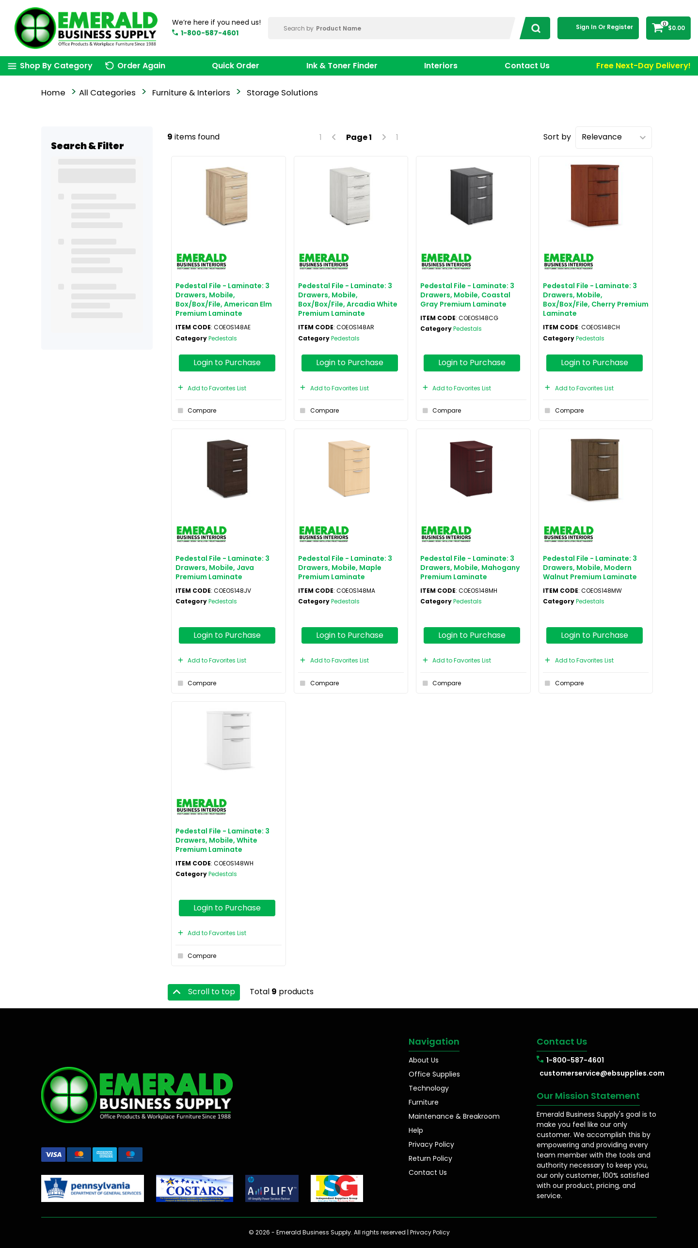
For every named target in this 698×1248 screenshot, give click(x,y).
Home (53, 92)
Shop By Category (56, 65)
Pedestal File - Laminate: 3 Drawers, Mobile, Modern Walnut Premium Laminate (590, 568)
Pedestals (222, 338)
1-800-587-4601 (209, 33)
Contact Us (527, 65)
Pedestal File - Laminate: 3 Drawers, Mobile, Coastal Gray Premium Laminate (467, 295)
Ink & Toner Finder (342, 65)
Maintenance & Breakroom (454, 1116)
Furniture (424, 1102)
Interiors (441, 65)
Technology (429, 1088)
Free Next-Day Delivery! (643, 65)
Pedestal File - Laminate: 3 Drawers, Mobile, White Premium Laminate (222, 840)
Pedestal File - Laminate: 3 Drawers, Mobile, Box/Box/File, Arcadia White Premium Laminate (347, 300)
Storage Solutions (282, 92)
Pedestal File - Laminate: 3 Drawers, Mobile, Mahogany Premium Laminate (470, 568)
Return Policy (430, 1158)
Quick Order (235, 65)
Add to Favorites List (210, 388)
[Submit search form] (533, 28)
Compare (195, 410)
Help (416, 1130)
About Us (424, 1060)
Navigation (434, 1041)
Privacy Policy (431, 1144)
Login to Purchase (227, 362)
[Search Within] (392, 28)
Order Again (141, 65)
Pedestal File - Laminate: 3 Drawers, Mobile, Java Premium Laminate (222, 568)
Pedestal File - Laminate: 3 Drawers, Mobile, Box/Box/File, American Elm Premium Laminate (223, 300)
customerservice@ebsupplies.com (598, 1073)
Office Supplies (434, 1074)
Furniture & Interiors (191, 92)
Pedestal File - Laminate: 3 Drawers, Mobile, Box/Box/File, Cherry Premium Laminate (596, 300)
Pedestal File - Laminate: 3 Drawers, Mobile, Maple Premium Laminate (345, 568)
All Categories (107, 92)
